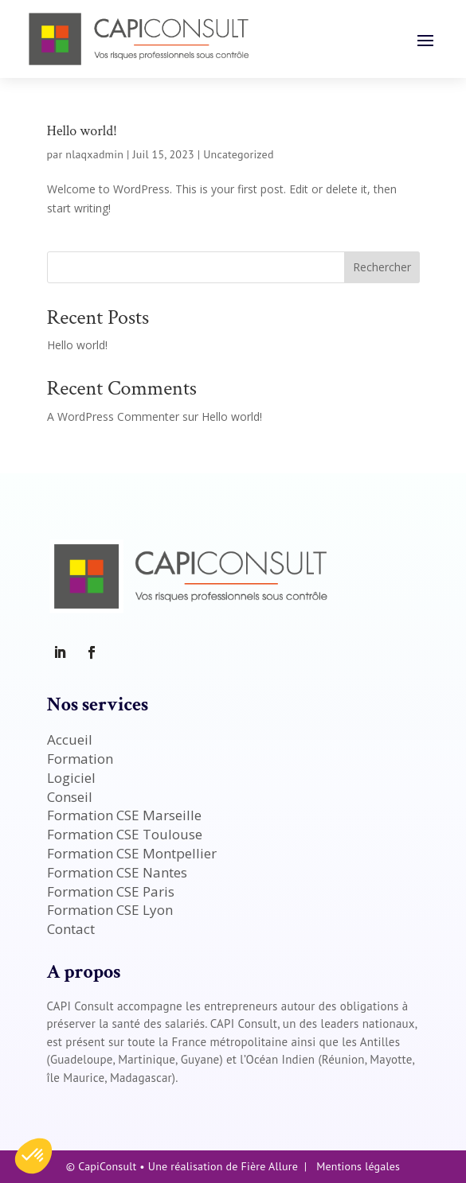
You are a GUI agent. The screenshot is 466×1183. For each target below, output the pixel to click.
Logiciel (71, 778)
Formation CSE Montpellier (132, 853)
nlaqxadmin (94, 154)
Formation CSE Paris (110, 891)
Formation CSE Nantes (117, 872)
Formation (80, 758)
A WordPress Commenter (113, 416)
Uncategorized (238, 154)
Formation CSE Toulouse (124, 834)
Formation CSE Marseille (124, 815)
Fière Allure (269, 1166)
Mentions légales (358, 1166)
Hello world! (82, 131)
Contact (71, 929)
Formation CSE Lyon (110, 910)
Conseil (69, 797)
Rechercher (382, 266)
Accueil (69, 739)
